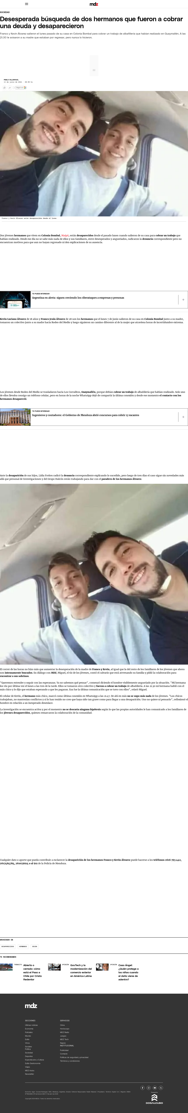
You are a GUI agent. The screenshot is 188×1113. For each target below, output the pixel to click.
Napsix (63, 1043)
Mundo (28, 1036)
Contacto (64, 1054)
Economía (29, 1029)
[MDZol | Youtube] (155, 1088)
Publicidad (64, 1050)
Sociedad (5, 12)
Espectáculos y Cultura (34, 1060)
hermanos (23, 946)
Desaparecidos (7, 946)
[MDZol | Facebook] (142, 1088)
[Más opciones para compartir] (10, 87)
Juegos (63, 1036)
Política (28, 1049)
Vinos (27, 1043)
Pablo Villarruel (11, 80)
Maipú (65, 235)
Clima (62, 1025)
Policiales (29, 1032)
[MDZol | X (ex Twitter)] (161, 1088)
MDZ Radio (64, 1032)
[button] (26, 4)
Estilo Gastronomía (32, 1063)
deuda (34, 946)
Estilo (27, 1039)
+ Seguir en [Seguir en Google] (20, 87)
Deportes (29, 1056)
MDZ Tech (64, 1039)
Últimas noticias (31, 1025)
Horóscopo (64, 1029)
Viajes (27, 1067)
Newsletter (29, 1074)
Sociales (28, 1047)
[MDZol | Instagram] (149, 1088)
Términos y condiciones (70, 1061)
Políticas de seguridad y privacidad (74, 1057)
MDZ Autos (29, 1071)
